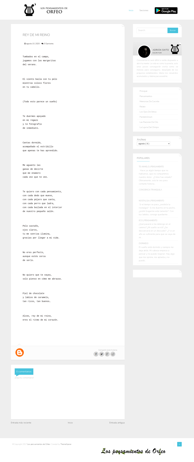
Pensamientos (146, 96)
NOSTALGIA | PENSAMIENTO (151, 200)
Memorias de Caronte (149, 101)
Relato (143, 106)
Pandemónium (146, 117)
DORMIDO (143, 243)
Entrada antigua (117, 422)
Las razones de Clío (149, 122)
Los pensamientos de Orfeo (38, 444)
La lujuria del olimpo (149, 127)
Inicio (131, 10)
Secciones (143, 10)
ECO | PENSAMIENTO (148, 220)
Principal (143, 91)
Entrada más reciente (21, 422)
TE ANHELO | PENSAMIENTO (151, 166)
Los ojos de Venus (148, 112)
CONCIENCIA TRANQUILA (150, 189)
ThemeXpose (65, 444)
